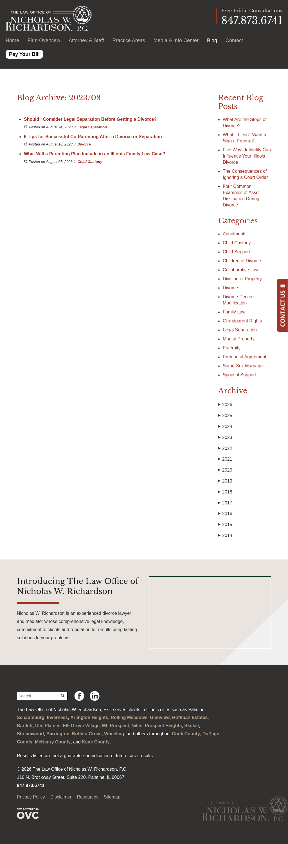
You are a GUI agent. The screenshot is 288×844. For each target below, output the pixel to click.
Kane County (96, 742)
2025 (225, 416)
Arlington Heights (89, 717)
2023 (225, 438)
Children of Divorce (242, 260)
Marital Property (239, 338)
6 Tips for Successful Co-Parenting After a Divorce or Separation (93, 136)
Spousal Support (239, 374)
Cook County (186, 733)
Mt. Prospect (115, 725)
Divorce (84, 144)
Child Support (236, 251)
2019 (225, 481)
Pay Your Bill (24, 54)
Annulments (235, 233)
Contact (234, 40)
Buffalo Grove (87, 733)
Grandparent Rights (242, 321)
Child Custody (89, 162)
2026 (225, 405)
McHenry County (53, 742)
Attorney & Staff (86, 40)
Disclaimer (60, 797)
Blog (212, 40)
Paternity (231, 347)
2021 (225, 459)
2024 (225, 427)
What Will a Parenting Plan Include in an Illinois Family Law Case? (94, 153)
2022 (225, 448)
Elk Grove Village (81, 725)
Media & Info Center (176, 40)
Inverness (57, 717)
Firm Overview (44, 40)
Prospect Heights (163, 725)
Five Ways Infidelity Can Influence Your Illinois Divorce (247, 156)
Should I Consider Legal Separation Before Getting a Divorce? (90, 119)
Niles (137, 725)
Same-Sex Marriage (243, 365)
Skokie (191, 725)
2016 (225, 514)
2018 (225, 492)
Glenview (160, 717)
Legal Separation (92, 127)
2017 (225, 503)
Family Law (234, 312)
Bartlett (25, 725)
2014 (225, 536)
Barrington (57, 733)
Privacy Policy (31, 797)
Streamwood (30, 733)
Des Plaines (47, 725)
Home (12, 40)
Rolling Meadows (129, 717)
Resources (87, 797)
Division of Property (242, 278)
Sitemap (112, 797)
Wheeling (114, 733)
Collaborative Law (240, 269)
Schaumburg (30, 717)
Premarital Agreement (244, 356)
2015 (225, 525)
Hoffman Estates (190, 717)
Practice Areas (128, 40)
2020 (225, 470)
